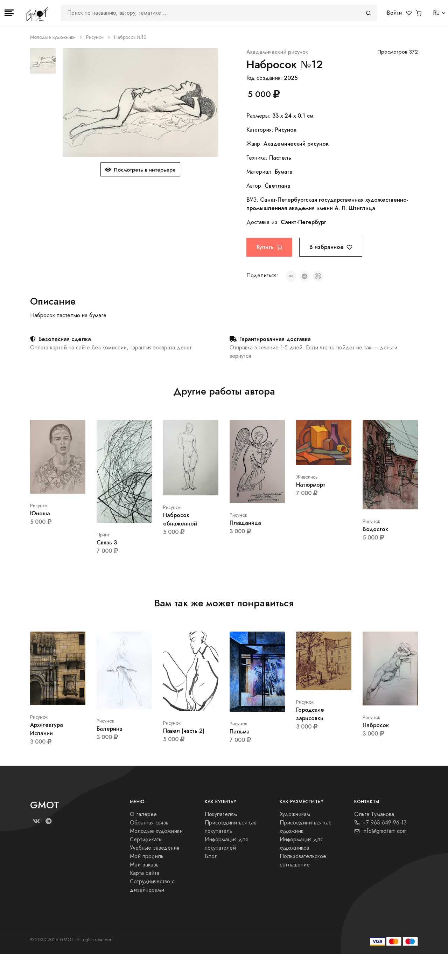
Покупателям (221, 814)
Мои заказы (145, 865)
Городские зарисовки (310, 714)
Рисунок (95, 37)
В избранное (330, 247)
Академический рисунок (277, 52)
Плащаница (245, 523)
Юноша (40, 513)
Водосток (375, 529)
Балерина (109, 729)
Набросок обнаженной (180, 519)
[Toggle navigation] (9, 13)
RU (436, 13)
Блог (211, 856)
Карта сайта (144, 873)
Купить (269, 247)
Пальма (240, 731)
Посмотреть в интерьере (140, 169)
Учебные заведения (154, 848)
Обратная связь (149, 823)
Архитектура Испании (46, 729)
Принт (103, 534)
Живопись (307, 477)
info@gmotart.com (380, 831)
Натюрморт (311, 485)
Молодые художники (53, 37)
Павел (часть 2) (183, 731)
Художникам (295, 814)
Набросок (376, 725)
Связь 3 (107, 542)
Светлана (277, 186)
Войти (394, 13)
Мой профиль (146, 856)
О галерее (143, 814)
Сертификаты (146, 839)
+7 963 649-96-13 (380, 823)
